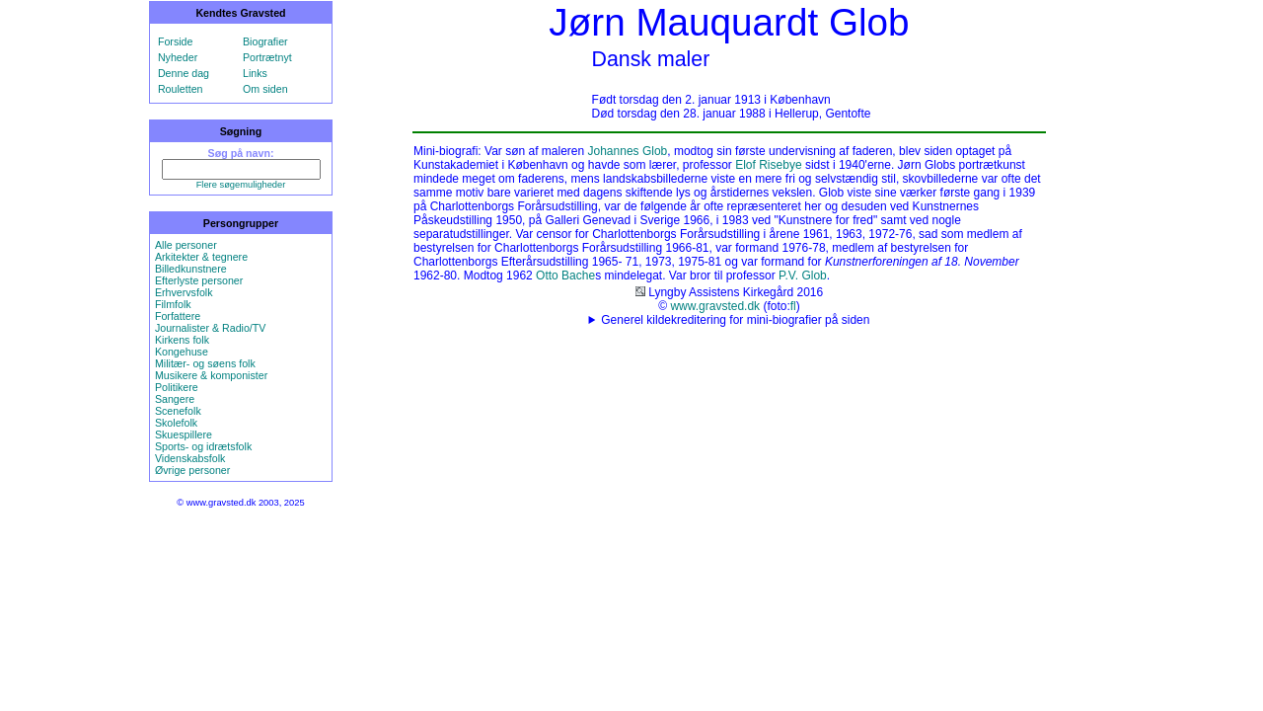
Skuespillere (183, 434)
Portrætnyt (267, 57)
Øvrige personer (192, 470)
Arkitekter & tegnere (201, 257)
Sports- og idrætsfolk (203, 446)
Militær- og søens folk (205, 363)
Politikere (176, 387)
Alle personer (186, 245)
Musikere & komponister (211, 375)
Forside (175, 41)
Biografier (265, 41)
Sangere (174, 399)
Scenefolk (178, 411)
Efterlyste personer (199, 280)
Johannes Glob (628, 151)
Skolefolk (176, 423)
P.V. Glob (803, 275)
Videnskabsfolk (190, 458)
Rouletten (180, 89)
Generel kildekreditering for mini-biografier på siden (735, 320)
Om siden (265, 89)
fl (793, 306)
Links (255, 73)
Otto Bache (565, 275)
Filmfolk (173, 304)
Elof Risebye (768, 165)
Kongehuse (181, 351)
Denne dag (183, 73)
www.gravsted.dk (715, 306)
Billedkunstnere (191, 269)
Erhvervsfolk (184, 292)
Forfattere (177, 316)
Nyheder (177, 57)
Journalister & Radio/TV (210, 328)
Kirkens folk (182, 340)
